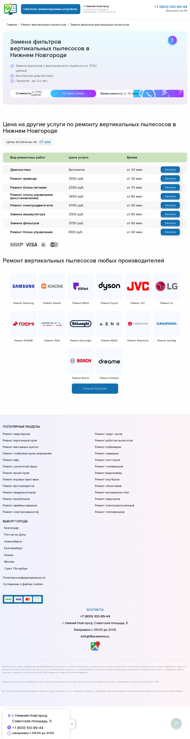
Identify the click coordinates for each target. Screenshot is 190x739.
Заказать (170, 169)
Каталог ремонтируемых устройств (51, 9)
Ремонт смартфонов (16, 434)
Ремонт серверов (106, 453)
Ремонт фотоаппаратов (18, 486)
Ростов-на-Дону (15, 534)
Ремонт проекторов (16, 473)
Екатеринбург (13, 548)
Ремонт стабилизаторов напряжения (27, 453)
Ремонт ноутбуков (107, 479)
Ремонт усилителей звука (20, 466)
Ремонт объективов (108, 486)
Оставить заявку (73, 93)
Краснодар (11, 528)
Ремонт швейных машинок (20, 505)
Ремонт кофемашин (108, 447)
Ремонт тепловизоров (110, 512)
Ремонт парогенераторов (20, 440)
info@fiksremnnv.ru (95, 636)
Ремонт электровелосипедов (114, 505)
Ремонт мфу (11, 460)
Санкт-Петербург (16, 568)
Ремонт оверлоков (107, 499)
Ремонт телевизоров (109, 466)
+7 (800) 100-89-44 (170, 7)
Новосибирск (13, 541)
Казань (8, 555)
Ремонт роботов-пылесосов (114, 440)
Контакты (95, 610)
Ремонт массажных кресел (21, 447)
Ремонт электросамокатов (21, 512)
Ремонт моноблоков (16, 499)
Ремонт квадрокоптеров (19, 492)
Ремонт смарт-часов (108, 434)
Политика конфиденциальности (24, 578)
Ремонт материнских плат (112, 492)
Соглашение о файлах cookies (23, 584)
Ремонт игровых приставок (21, 479)
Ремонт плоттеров (107, 460)
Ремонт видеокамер (108, 473)
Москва (9, 562)
